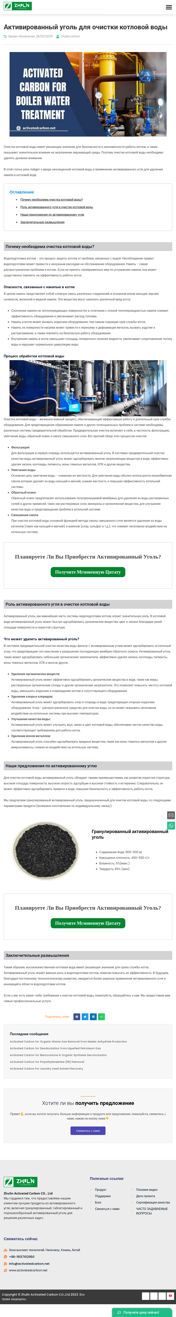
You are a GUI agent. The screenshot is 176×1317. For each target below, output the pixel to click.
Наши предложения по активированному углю (52, 214)
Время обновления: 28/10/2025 (28, 36)
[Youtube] (170, 1296)
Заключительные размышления (42, 222)
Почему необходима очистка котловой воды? (51, 199)
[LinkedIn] (162, 1296)
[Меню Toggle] (169, 7)
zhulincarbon (68, 36)
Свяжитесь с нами (88, 1131)
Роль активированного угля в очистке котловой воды (56, 207)
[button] (77, 1016)
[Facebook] (145, 1296)
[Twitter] (154, 1296)
